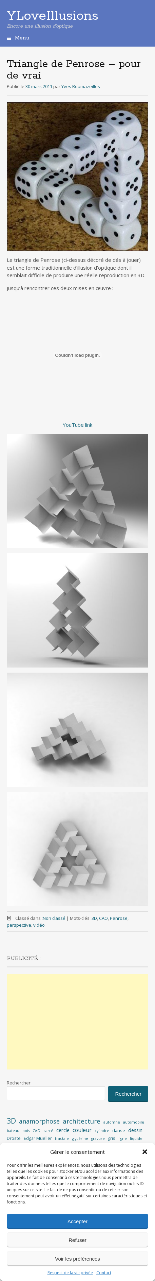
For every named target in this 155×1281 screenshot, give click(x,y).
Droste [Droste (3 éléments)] (14, 1138)
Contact (103, 1273)
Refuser (77, 1240)
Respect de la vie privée (70, 1273)
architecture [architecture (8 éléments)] (81, 1121)
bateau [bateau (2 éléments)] (13, 1130)
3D (94, 918)
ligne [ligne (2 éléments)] (122, 1138)
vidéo (39, 925)
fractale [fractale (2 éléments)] (62, 1138)
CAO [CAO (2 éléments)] (36, 1130)
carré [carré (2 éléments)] (48, 1130)
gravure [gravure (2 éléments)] (98, 1138)
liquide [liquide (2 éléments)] (136, 1138)
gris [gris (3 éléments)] (111, 1138)
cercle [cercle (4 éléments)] (63, 1130)
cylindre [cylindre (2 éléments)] (102, 1130)
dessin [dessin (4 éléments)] (135, 1130)
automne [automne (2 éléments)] (111, 1122)
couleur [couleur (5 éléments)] (82, 1130)
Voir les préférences (77, 1259)
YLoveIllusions (52, 15)
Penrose (119, 918)
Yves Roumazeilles (80, 86)
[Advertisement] (77, 1021)
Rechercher (19, 1083)
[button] (144, 1151)
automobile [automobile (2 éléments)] (133, 1122)
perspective (19, 925)
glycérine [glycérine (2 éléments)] (80, 1138)
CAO (103, 918)
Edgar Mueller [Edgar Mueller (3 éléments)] (38, 1138)
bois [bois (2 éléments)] (26, 1130)
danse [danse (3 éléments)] (118, 1130)
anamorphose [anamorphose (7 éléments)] (39, 1121)
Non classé (54, 918)
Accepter (77, 1221)
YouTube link (77, 424)
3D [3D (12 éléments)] (11, 1121)
